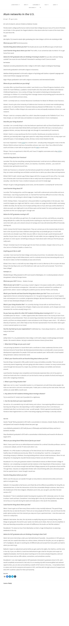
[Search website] (40, 10)
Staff (6, 22)
